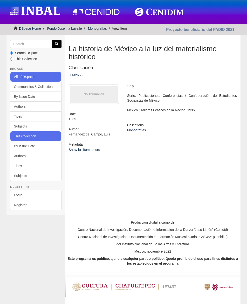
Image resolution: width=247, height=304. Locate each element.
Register (20, 205)
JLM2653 (76, 75)
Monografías (97, 28)
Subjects (20, 126)
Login (18, 195)
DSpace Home (30, 28)
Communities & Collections (34, 87)
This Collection (23, 59)
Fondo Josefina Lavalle (64, 28)
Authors (20, 106)
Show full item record (84, 150)
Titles (18, 116)
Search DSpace (24, 53)
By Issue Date (24, 97)
